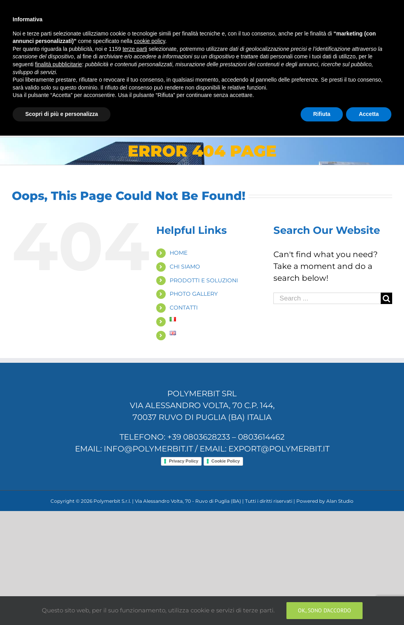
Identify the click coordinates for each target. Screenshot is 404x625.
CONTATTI (184, 307)
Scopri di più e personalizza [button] (61, 603)
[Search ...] (327, 298)
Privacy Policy (183, 461)
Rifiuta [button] (322, 603)
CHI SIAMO (185, 266)
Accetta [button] (369, 603)
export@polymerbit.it (278, 448)
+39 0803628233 (198, 437)
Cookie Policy (225, 461)
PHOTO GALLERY (194, 293)
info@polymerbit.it (142, 8)
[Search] (379, 105)
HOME (178, 252)
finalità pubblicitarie (58, 553)
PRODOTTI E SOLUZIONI (204, 280)
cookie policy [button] (149, 531)
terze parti (135, 538)
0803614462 (261, 437)
